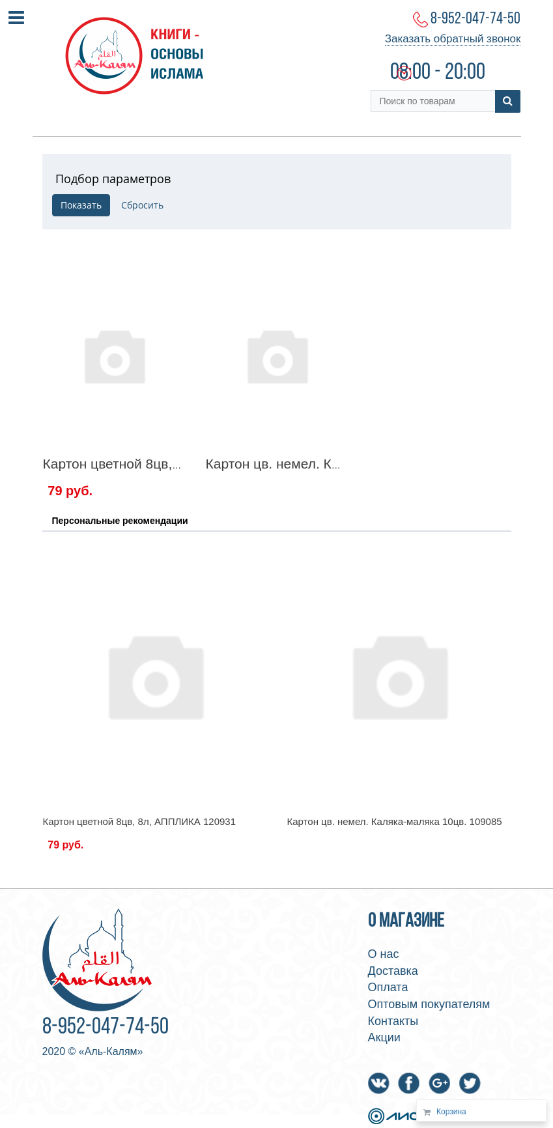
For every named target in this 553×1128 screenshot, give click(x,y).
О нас (383, 954)
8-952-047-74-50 (475, 19)
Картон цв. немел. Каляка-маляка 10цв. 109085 (394, 821)
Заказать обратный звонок (453, 39)
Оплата (388, 987)
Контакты (393, 1021)
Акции (384, 1037)
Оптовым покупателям (429, 1004)
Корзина (451, 1111)
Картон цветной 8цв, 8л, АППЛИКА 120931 (178, 463)
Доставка (393, 970)
